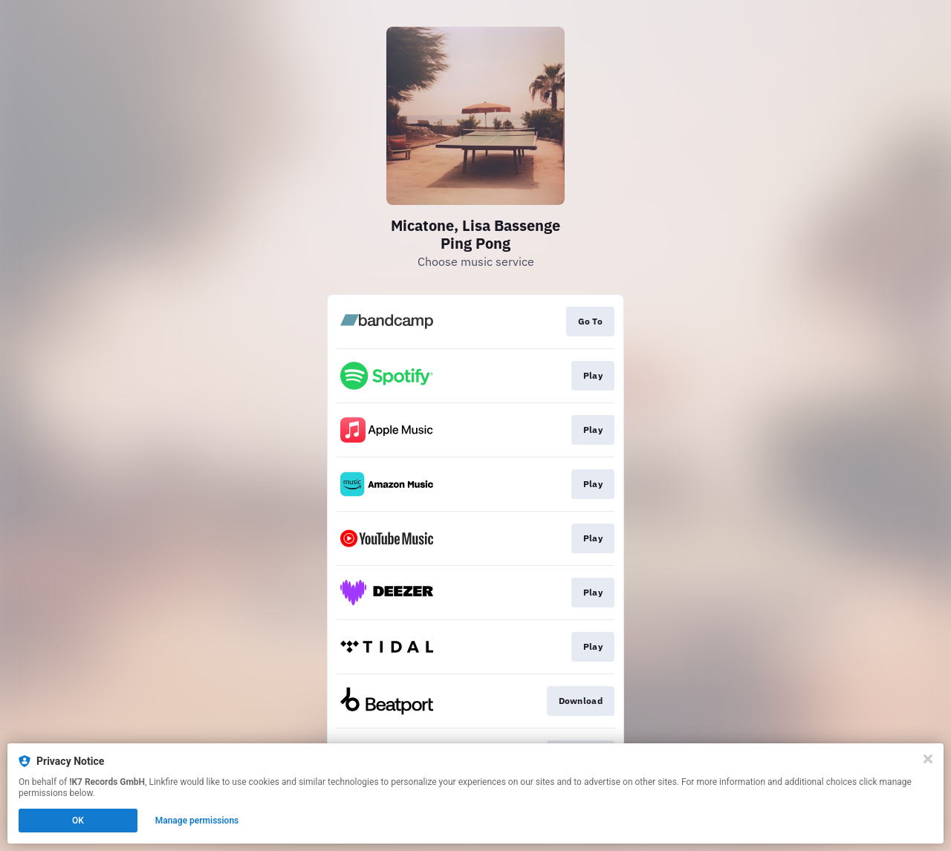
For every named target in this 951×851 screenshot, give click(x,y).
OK (78, 820)
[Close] (928, 759)
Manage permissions (197, 820)
